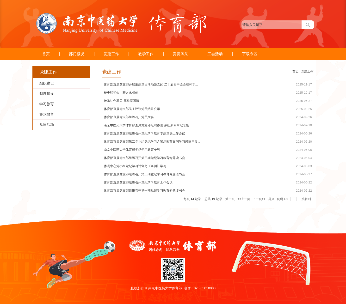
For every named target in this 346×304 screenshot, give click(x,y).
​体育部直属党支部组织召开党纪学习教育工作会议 (138, 182)
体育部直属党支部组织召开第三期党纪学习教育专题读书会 (144, 158)
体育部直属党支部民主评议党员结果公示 (132, 109)
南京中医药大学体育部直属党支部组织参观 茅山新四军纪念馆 (146, 125)
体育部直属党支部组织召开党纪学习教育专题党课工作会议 (144, 133)
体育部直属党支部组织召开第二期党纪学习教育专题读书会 (144, 174)
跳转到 (307, 199)
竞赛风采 (180, 54)
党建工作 (111, 54)
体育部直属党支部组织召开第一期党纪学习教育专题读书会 (144, 190)
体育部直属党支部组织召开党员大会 (129, 117)
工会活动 (215, 54)
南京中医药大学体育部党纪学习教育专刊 (132, 150)
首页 (46, 54)
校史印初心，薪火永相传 (121, 92)
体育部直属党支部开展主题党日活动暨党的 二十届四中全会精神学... (151, 84)
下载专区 (249, 54)
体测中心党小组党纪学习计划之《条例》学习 (135, 166)
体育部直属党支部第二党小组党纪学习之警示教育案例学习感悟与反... (152, 141)
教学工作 (146, 54)
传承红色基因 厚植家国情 (121, 101)
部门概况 (76, 54)
